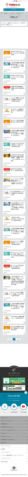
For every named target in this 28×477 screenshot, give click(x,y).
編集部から (6, 13)
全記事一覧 (14, 442)
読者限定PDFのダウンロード (14, 427)
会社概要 (14, 449)
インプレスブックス (14, 458)
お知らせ (5, 58)
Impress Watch (14, 461)
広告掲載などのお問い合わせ (14, 439)
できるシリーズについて (14, 420)
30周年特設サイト (14, 423)
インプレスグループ (14, 452)
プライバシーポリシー (14, 445)
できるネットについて (22, 1)
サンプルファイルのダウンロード (14, 430)
